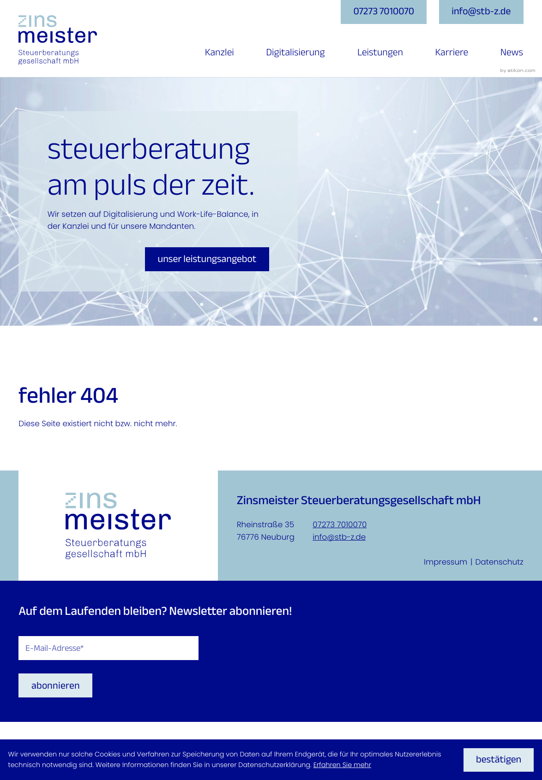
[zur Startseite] (57, 40)
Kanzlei (219, 53)
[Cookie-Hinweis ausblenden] (499, 760)
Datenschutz (499, 561)
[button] (384, 12)
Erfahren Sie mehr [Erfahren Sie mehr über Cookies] (342, 765)
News (511, 53)
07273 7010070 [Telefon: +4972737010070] (340, 524)
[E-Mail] (108, 648)
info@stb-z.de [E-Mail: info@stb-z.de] (339, 536)
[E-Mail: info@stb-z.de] (481, 12)
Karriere (451, 53)
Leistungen (380, 53)
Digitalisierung (295, 53)
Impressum (445, 561)
